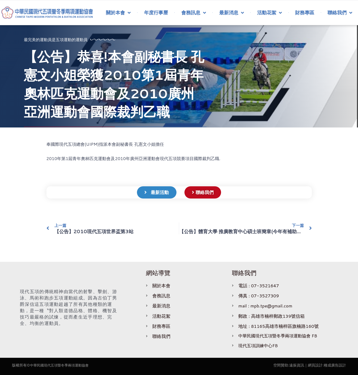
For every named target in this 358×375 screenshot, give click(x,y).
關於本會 (118, 13)
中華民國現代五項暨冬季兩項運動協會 (61, 365)
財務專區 (304, 12)
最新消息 (231, 13)
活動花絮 (269, 13)
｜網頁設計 (313, 365)
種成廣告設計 (335, 365)
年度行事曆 (156, 12)
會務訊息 (193, 13)
